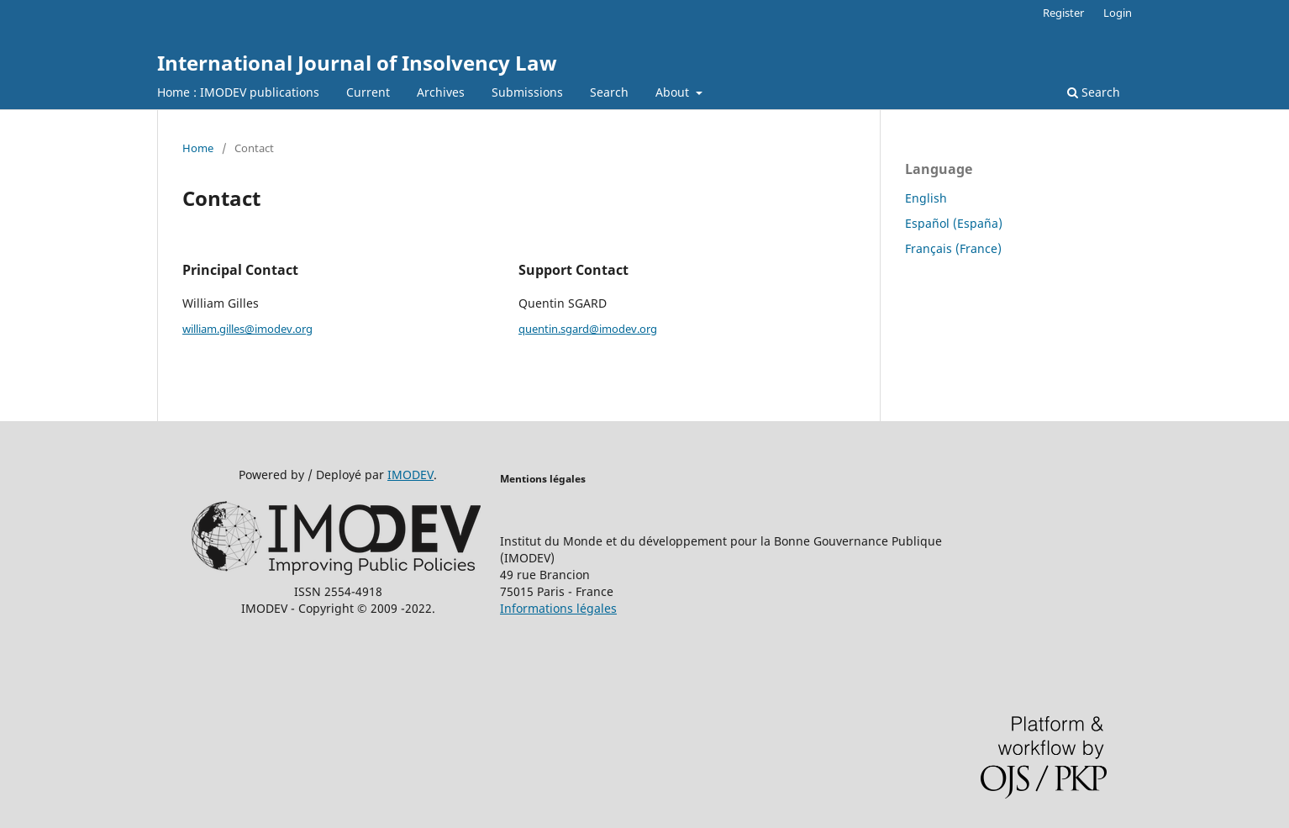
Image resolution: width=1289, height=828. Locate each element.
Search (609, 92)
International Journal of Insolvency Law (357, 62)
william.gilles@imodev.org (247, 328)
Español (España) (953, 223)
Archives (441, 92)
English (926, 198)
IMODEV (410, 475)
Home (197, 148)
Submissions (527, 92)
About (673, 92)
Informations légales (558, 608)
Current (368, 92)
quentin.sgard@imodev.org (587, 328)
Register (1063, 12)
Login (1117, 12)
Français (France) (953, 248)
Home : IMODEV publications (238, 92)
